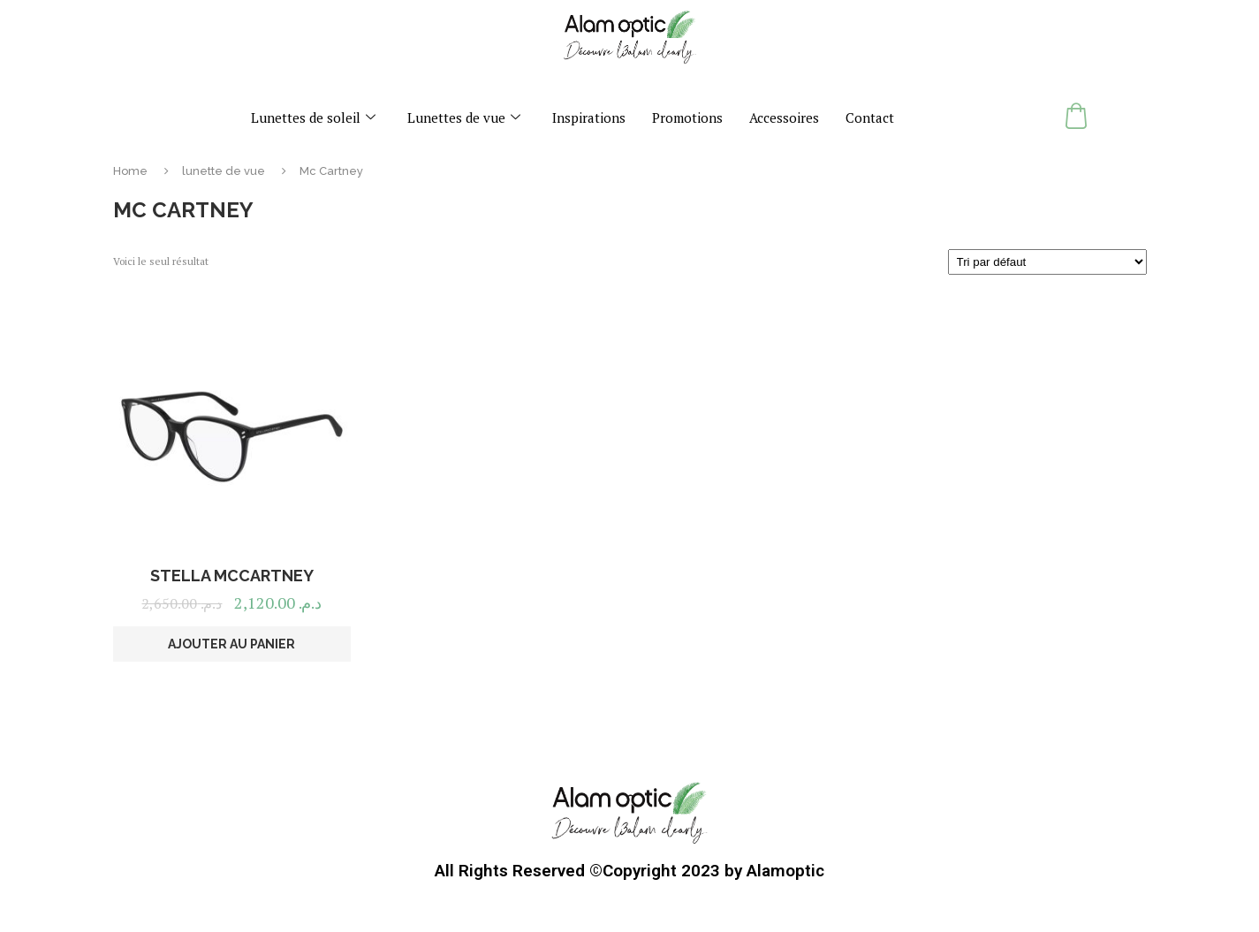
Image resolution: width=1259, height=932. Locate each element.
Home (130, 171)
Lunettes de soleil (313, 117)
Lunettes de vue (463, 117)
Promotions (687, 117)
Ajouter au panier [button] (231, 644)
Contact (870, 117)
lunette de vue (223, 171)
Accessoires (784, 117)
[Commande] (1047, 262)
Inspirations (589, 117)
